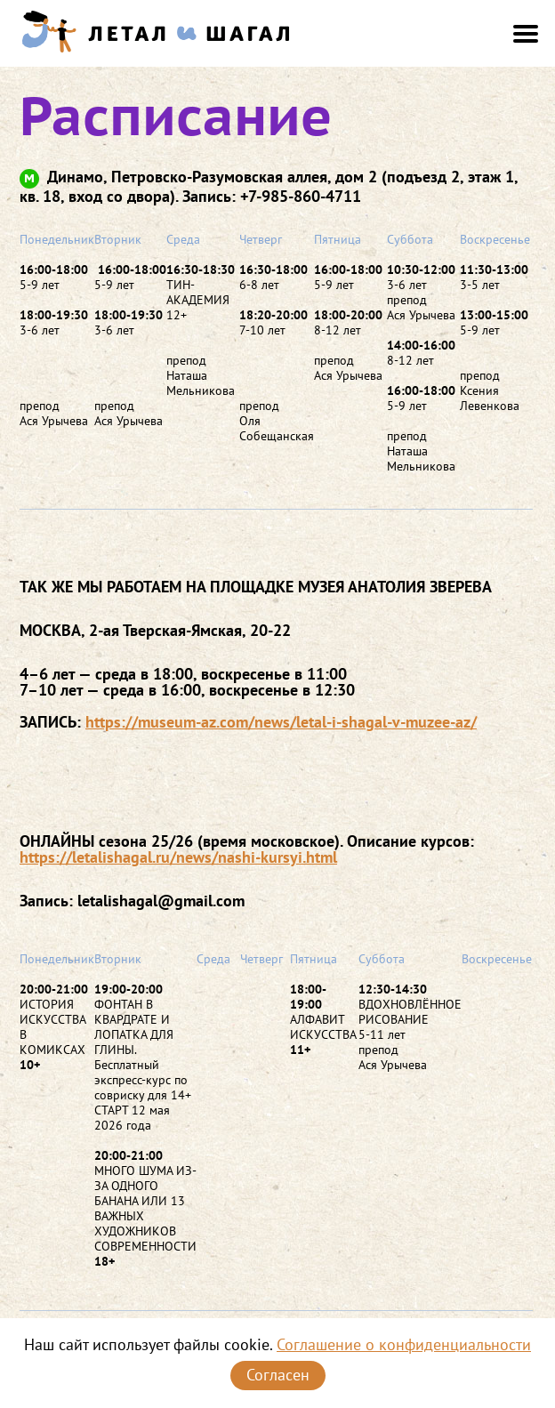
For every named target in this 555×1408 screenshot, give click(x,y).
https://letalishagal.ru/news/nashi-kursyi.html (178, 857)
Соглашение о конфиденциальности (404, 1344)
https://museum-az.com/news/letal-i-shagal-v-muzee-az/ (281, 722)
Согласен (278, 1374)
